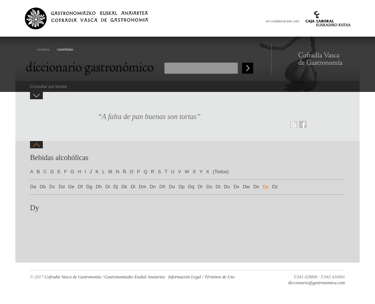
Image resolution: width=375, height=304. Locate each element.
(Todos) (221, 171)
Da (33, 186)
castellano (65, 49)
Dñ (162, 186)
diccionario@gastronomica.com (316, 282)
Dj (116, 186)
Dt (218, 186)
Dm (142, 186)
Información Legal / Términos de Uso (201, 276)
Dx (256, 186)
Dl (133, 186)
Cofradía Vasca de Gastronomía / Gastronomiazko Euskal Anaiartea (104, 276)
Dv (237, 186)
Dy (265, 186)
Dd (62, 186)
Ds (209, 186)
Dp (181, 186)
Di (107, 186)
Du (227, 186)
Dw (246, 186)
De (71, 186)
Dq (191, 186)
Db (43, 186)
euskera (43, 49)
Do (172, 186)
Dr (200, 186)
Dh (99, 186)
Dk (124, 186)
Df (80, 186)
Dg (89, 186)
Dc (52, 186)
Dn (153, 186)
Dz (275, 186)
